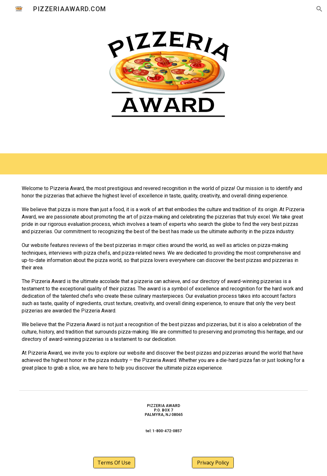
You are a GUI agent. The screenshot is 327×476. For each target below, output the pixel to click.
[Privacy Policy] (212, 462)
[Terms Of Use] (114, 462)
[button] (319, 9)
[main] (163, 281)
